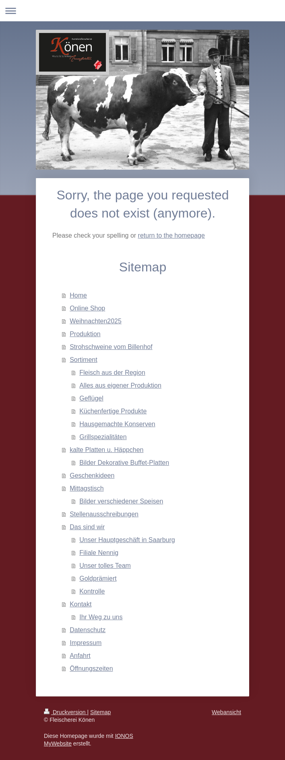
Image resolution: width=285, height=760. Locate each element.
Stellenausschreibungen (104, 514)
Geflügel (91, 398)
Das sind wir (87, 527)
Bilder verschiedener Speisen (121, 501)
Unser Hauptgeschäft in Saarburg (127, 539)
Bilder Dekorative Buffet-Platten (124, 462)
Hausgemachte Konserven (117, 424)
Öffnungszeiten (91, 668)
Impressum (85, 642)
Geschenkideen (92, 475)
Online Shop (87, 308)
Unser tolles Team (105, 565)
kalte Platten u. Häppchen (106, 449)
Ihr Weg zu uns (100, 617)
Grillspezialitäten (102, 436)
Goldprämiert (97, 578)
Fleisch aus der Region (112, 372)
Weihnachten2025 (96, 321)
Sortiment (83, 359)
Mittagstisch (86, 488)
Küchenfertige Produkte (113, 411)
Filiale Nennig (98, 552)
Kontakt (80, 604)
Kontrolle (92, 591)
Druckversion (65, 712)
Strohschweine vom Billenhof (111, 346)
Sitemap (100, 712)
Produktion (85, 334)
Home (78, 295)
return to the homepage (171, 235)
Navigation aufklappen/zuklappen (142, 10)
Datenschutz (87, 629)
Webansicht (226, 712)
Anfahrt (80, 655)
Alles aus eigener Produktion (120, 385)
